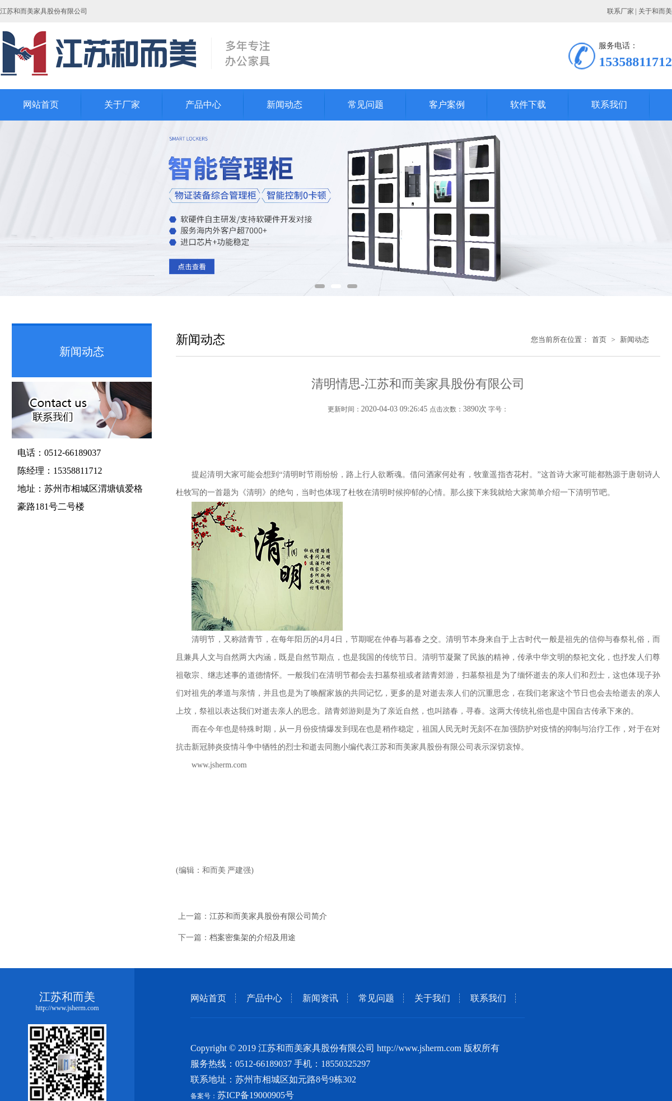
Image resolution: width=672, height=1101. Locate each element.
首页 (599, 339)
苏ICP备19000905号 (255, 1095)
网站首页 (208, 998)
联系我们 (488, 998)
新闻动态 (634, 339)
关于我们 (432, 998)
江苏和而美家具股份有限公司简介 (268, 916)
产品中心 (264, 998)
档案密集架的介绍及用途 (252, 937)
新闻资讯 (320, 998)
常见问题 (376, 998)
